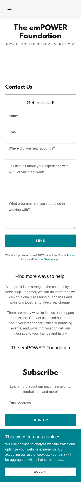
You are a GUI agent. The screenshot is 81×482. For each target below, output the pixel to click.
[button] (9, 9)
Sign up (40, 420)
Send (40, 240)
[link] (40, 32)
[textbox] (40, 116)
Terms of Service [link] (43, 259)
